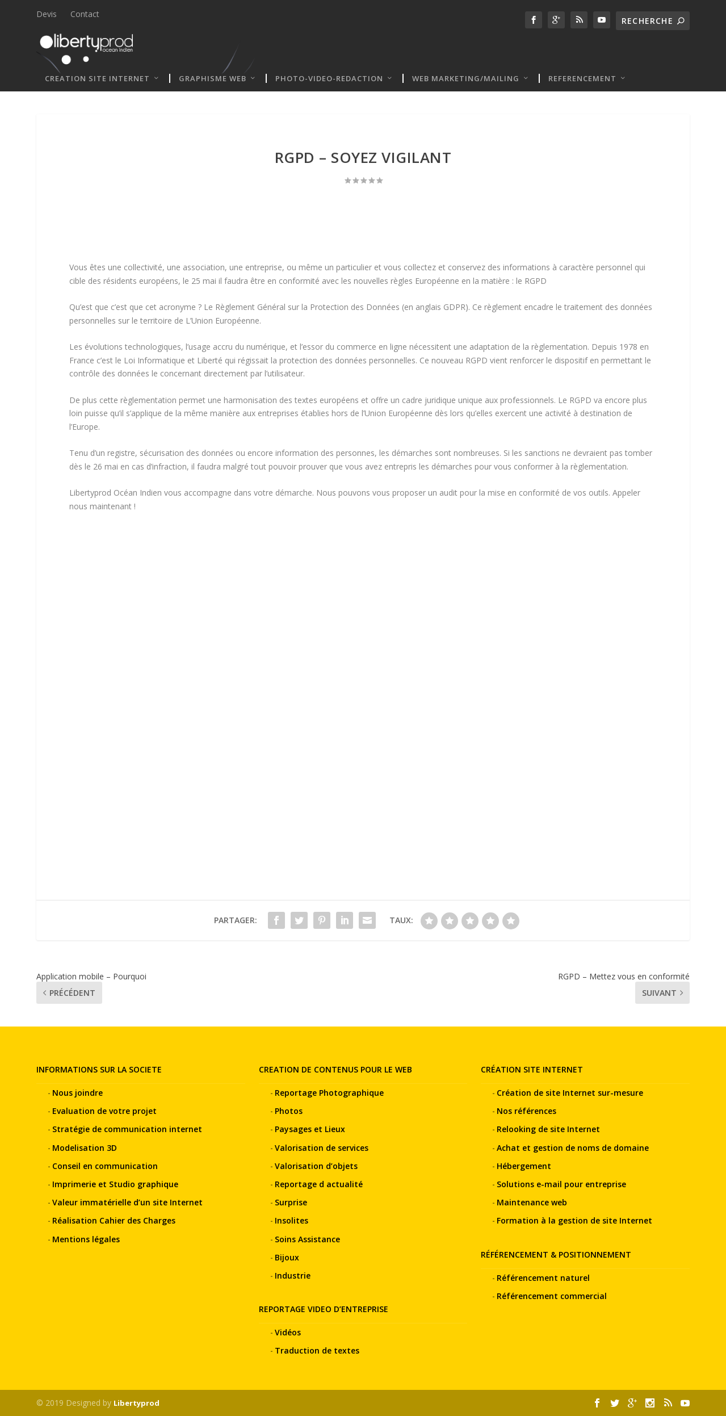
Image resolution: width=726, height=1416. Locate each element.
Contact (84, 14)
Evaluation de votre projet (104, 1110)
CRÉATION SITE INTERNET (532, 1069)
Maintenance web (532, 1202)
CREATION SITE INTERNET (97, 78)
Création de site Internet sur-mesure (570, 1092)
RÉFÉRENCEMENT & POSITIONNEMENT (556, 1254)
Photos (289, 1110)
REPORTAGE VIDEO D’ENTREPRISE (323, 1309)
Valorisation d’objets (316, 1166)
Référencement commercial (552, 1296)
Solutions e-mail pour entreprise (561, 1184)
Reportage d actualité (319, 1184)
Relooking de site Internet (548, 1129)
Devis (46, 14)
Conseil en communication (105, 1166)
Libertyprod (137, 1403)
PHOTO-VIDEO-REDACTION (329, 78)
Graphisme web (212, 78)
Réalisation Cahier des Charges (113, 1220)
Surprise (291, 1202)
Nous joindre (77, 1092)
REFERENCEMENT (582, 78)
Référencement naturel (543, 1277)
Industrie (292, 1275)
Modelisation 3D (84, 1147)
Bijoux (287, 1257)
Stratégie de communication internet (127, 1129)
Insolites (291, 1220)
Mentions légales (86, 1238)
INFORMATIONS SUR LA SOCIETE (99, 1069)
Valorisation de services (321, 1147)
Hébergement (524, 1166)
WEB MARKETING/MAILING (465, 78)
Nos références (526, 1110)
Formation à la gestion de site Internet (574, 1220)
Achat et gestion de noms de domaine (573, 1147)
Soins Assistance (307, 1238)
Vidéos (288, 1332)
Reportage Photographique (329, 1092)
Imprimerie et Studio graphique (115, 1184)
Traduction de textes (317, 1350)
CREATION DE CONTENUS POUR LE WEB (335, 1069)
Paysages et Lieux (310, 1129)
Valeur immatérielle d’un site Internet (127, 1202)
